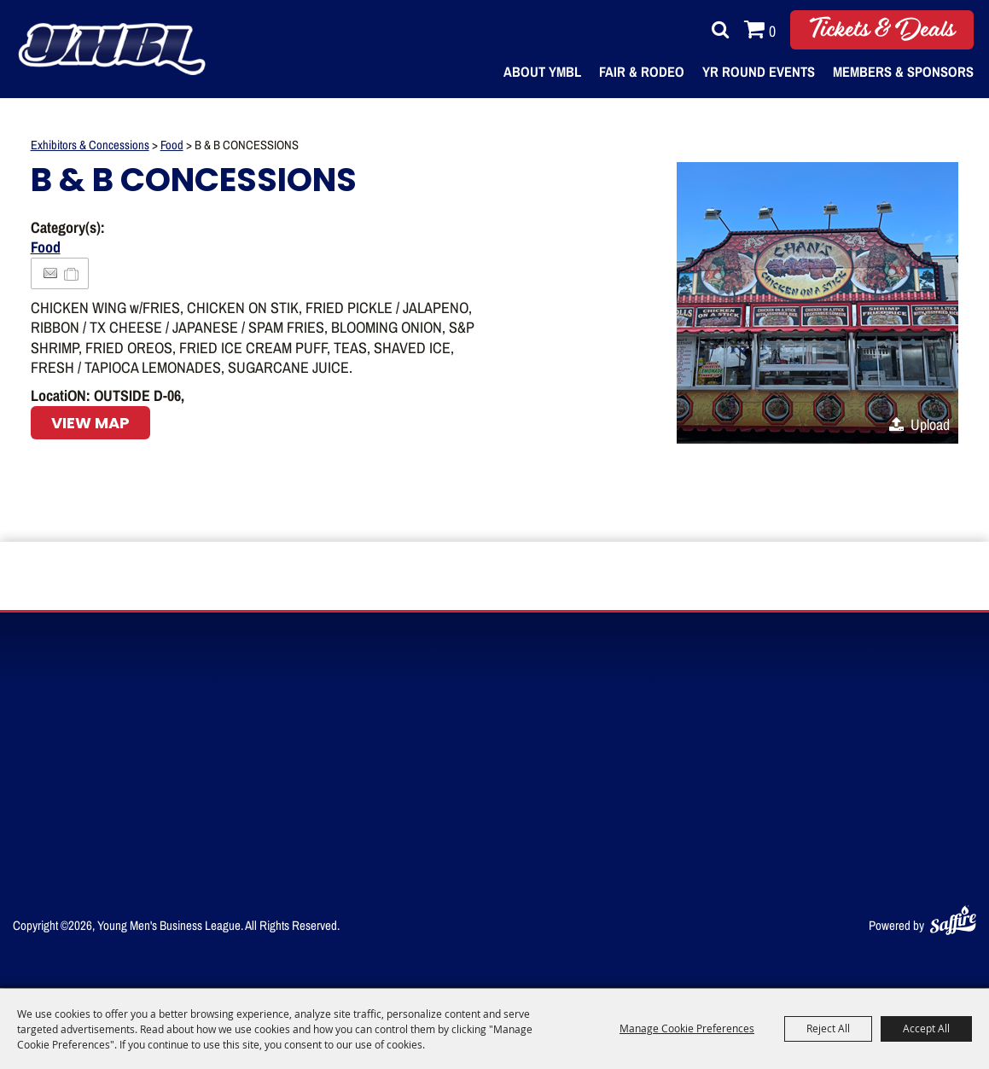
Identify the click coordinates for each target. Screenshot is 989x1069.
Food (171, 145)
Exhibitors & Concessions (90, 145)
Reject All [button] (828, 1028)
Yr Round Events (758, 71)
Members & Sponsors (903, 71)
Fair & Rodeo (641, 71)
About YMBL (542, 71)
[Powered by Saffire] (953, 917)
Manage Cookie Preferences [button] (687, 1028)
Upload (930, 424)
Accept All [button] (926, 1028)
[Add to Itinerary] (72, 273)
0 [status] (772, 30)
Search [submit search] (716, 30)
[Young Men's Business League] (120, 49)
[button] (817, 303)
